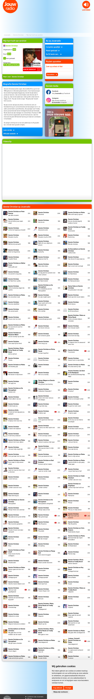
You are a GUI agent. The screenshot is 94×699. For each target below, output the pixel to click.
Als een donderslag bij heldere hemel (75, 221)
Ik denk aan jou (13, 405)
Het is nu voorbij (43, 373)
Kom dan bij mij (73, 448)
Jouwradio (7, 35)
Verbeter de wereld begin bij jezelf (16, 597)
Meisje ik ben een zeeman (16, 509)
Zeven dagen (13, 650)
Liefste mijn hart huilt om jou (76, 486)
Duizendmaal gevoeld (45, 318)
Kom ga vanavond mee (45, 455)
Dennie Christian (18, 35)
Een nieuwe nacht (73, 327)
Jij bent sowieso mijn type (46, 441)
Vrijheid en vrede (13, 615)
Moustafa (43, 530)
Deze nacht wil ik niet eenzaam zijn (44, 303)
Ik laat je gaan (73, 412)
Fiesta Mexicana (43, 359)
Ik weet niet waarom (14, 427)
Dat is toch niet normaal (75, 265)
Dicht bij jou (73, 303)
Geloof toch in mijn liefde (76, 359)
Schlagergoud (13, 576)
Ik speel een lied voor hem (45, 419)
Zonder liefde (43, 657)
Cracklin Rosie (13, 258)
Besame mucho (13, 236)
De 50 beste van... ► (54, 54)
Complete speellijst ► (54, 47)
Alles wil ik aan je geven (76, 213)
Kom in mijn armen (76, 455)
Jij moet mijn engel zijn (15, 448)
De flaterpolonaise (74, 280)
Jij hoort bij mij (73, 441)
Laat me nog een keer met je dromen (16, 470)
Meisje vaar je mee (44, 509)
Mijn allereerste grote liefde (16, 516)
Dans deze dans (43, 265)
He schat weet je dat (76, 365)
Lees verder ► (9, 130)
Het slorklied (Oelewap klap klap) (76, 373)
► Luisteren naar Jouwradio (34, 697)
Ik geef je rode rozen (74, 405)
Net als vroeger (43, 538)
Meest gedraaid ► (53, 50)
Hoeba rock (15, 390)
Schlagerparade (43, 576)
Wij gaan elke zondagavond (76, 631)
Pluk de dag (73, 553)
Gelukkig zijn (16, 365)
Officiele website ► (10, 133)
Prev (2, 12)
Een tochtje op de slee (16, 334)
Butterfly (43, 251)
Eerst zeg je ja (43, 342)
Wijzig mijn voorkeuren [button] (60, 692)
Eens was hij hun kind (15, 342)
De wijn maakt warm (44, 296)
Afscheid (43, 213)
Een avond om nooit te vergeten (16, 327)
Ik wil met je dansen (14, 434)
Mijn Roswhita (73, 523)
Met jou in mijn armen (75, 509)
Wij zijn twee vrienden (15, 641)
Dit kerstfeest (73, 310)
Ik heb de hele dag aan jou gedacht (16, 412)
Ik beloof (73, 390)
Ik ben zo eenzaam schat (75, 398)
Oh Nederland (73, 545)
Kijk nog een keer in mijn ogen (46, 448)
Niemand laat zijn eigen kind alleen (76, 537)
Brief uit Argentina (14, 251)
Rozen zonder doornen (45, 561)
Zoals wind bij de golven (16, 657)
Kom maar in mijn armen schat (16, 462)
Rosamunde (13, 561)
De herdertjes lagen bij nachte (16, 288)
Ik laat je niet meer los (15, 420)
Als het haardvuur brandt (16, 229)
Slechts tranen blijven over (16, 583)
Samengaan (43, 569)
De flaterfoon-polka (14, 280)
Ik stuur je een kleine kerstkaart (75, 419)
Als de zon (43, 221)
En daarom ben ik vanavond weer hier (76, 342)
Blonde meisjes (73, 243)
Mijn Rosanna (43, 523)
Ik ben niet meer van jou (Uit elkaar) (45, 398)
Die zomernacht (13, 310)
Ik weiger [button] (68, 688)
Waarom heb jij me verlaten (16, 623)
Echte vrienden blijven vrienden (76, 318)
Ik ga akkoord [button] (57, 688)
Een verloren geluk (44, 334)
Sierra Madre (73, 576)
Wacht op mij (43, 623)
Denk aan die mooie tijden (76, 296)
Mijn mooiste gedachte (15, 523)
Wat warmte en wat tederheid (74, 623)
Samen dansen (75, 561)
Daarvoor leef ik (43, 258)
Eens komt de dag (73, 334)
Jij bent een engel (73, 434)
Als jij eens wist (43, 229)
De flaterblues (73, 273)
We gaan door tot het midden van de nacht (16, 631)
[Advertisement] (84, 68)
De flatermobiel (43, 280)
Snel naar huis (43, 583)
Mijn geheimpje (43, 516)
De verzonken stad (16, 296)
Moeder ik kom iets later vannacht (15, 530)
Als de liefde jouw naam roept (15, 221)
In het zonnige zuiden (45, 434)
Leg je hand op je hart (75, 470)
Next (91, 12)
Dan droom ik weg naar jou (76, 258)
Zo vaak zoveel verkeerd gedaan (75, 650)
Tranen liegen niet (44, 590)
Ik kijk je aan (43, 412)
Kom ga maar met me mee (16, 455)
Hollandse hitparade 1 (45, 390)
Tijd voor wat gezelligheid (13, 590)
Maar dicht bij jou (13, 494)
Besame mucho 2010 (44, 236)
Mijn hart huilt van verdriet (73, 516)
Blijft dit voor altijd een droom (45, 243)
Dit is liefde (43, 310)
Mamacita (73, 494)
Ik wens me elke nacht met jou (46, 427)
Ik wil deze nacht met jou (75, 427)
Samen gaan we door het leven (16, 569)
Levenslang (43, 478)
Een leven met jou (44, 327)
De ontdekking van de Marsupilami (45, 288)
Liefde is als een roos (15, 486)
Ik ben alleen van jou (14, 398)
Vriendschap (13, 606)
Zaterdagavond (46, 641)
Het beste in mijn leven (15, 373)
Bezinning (73, 236)
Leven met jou (13, 478)
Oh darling (43, 545)
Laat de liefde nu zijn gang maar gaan (76, 462)
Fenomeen (73, 351)
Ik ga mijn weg (43, 405)
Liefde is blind (43, 486)
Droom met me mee (14, 318)
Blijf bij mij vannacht (14, 243)
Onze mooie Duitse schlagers (16, 553)
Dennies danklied (13, 303)
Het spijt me (13, 382)
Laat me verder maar (44, 470)
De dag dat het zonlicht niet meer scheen (46, 273)
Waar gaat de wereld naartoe (74, 615)
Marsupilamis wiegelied (45, 501)
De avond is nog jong (14, 273)
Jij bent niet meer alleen (16, 441)
